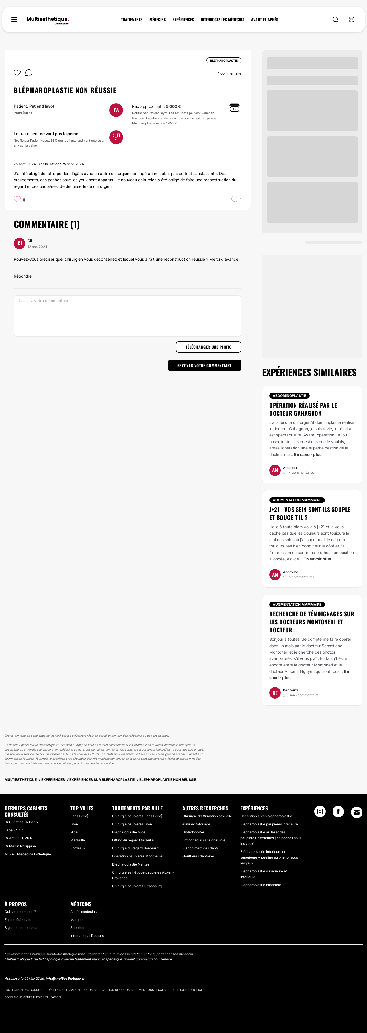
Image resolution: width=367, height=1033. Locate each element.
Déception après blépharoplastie (266, 816)
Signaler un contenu (21, 927)
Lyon (74, 824)
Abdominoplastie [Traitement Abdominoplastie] (289, 395)
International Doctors (87, 935)
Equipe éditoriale (18, 919)
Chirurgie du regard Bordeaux (135, 848)
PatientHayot (41, 106)
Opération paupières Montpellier (137, 856)
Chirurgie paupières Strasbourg (137, 886)
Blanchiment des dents (200, 848)
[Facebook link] (338, 813)
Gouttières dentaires (198, 856)
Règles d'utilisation (64, 989)
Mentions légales (153, 989)
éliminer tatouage (196, 824)
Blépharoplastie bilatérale (260, 885)
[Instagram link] (320, 813)
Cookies (90, 989)
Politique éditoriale (188, 989)
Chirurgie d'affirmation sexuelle (207, 816)
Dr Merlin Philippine (20, 846)
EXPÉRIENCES (183, 19)
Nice (74, 832)
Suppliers (77, 927)
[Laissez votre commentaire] (127, 316)
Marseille (77, 840)
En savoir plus (308, 454)
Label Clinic (14, 830)
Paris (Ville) (79, 816)
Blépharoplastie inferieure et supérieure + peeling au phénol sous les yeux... (269, 857)
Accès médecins (83, 911)
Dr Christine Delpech (21, 822)
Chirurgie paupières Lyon (132, 824)
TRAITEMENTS (131, 19)
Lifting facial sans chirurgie (203, 840)
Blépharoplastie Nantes (130, 864)
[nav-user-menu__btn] (351, 19)
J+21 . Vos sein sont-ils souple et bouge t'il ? (310, 513)
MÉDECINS (157, 19)
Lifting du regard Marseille (133, 840)
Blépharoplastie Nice (128, 832)
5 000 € (173, 106)
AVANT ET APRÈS (264, 19)
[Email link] (356, 812)
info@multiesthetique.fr (65, 978)
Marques (77, 919)
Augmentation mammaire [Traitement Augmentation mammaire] (297, 500)
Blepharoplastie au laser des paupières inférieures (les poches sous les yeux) (270, 838)
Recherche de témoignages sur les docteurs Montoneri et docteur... (311, 621)
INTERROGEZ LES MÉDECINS (222, 19)
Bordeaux (77, 848)
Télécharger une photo (209, 347)
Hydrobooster (193, 832)
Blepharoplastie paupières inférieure (269, 824)
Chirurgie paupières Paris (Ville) (137, 816)
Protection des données (24, 989)
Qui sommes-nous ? (20, 911)
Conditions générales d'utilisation (33, 997)
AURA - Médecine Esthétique (28, 854)
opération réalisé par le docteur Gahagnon (303, 409)
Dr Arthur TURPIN (19, 838)
